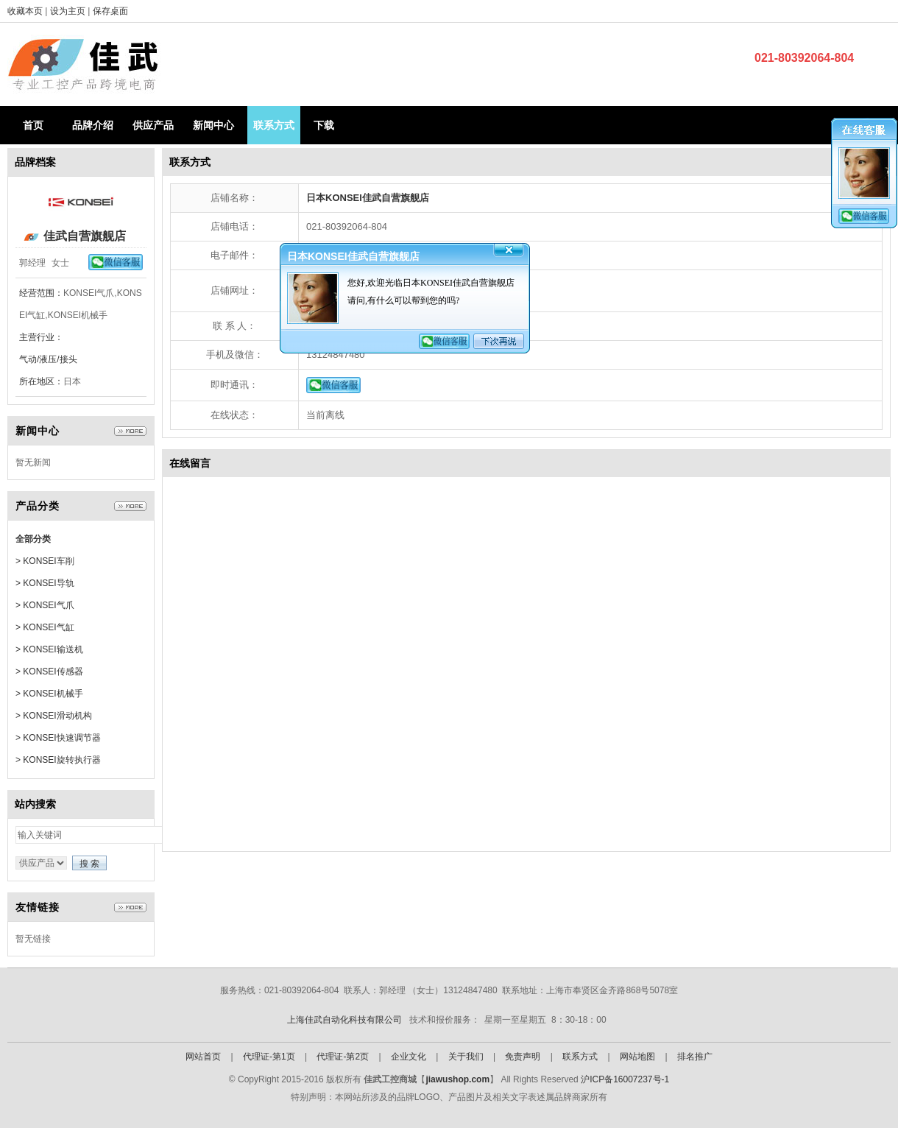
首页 (33, 125)
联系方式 (273, 125)
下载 (324, 125)
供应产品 (153, 125)
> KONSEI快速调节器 (58, 738)
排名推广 (695, 1056)
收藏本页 (25, 11)
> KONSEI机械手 (49, 693)
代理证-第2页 (343, 1056)
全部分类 (33, 539)
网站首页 (203, 1056)
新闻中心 (213, 125)
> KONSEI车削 (44, 561)
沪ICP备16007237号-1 (625, 1079)
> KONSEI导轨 (44, 583)
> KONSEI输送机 (49, 649)
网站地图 (637, 1056)
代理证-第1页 (269, 1056)
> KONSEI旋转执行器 (58, 760)
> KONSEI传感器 (49, 671)
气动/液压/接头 (48, 359)
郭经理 (32, 263)
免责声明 (522, 1056)
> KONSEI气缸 (44, 627)
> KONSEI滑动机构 (53, 716)
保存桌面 (110, 11)
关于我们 (466, 1056)
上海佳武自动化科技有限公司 (344, 1020)
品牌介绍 (92, 125)
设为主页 (69, 11)
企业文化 (408, 1056)
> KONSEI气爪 (44, 605)
